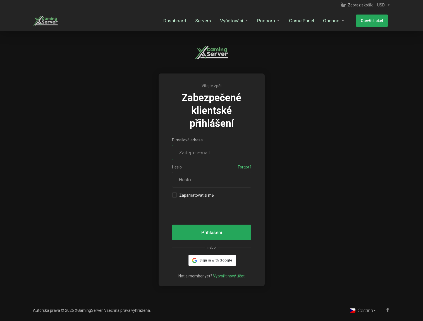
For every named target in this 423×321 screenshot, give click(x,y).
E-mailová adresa (187, 140)
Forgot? (244, 167)
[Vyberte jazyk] (363, 310)
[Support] (274, 20)
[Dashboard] (180, 20)
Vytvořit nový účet (229, 276)
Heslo (177, 167)
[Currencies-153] (382, 5)
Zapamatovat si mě (193, 195)
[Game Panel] (307, 20)
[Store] (339, 20)
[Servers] (208, 20)
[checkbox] (174, 195)
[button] (211, 260)
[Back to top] (388, 309)
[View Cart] (356, 5)
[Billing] (239, 20)
